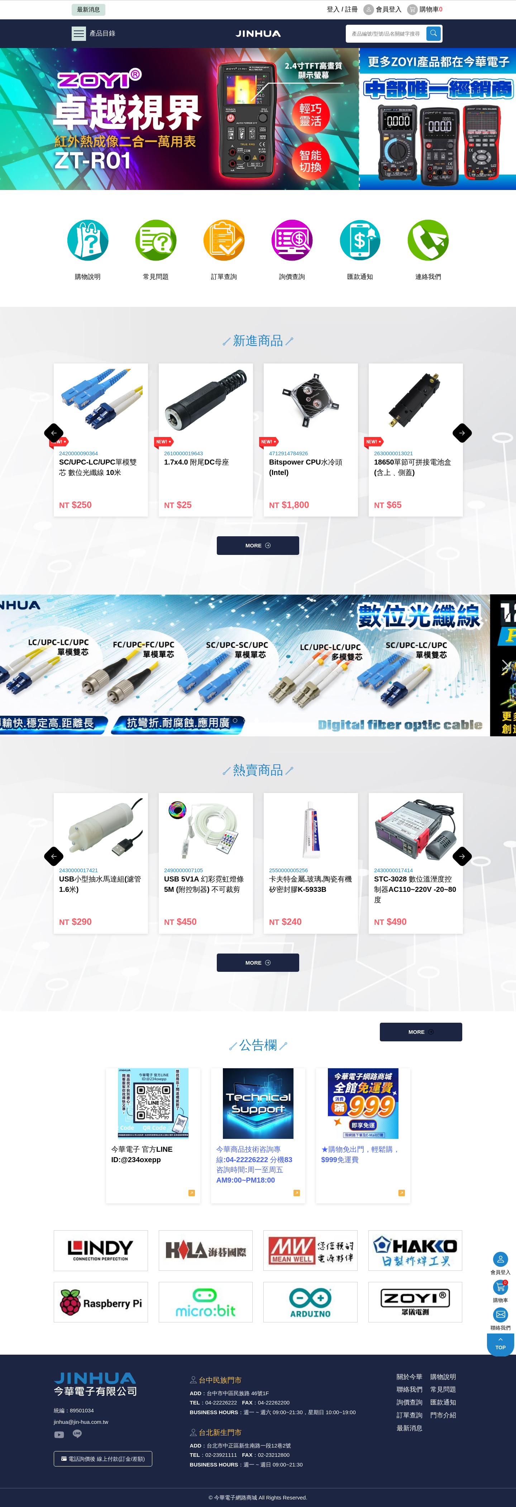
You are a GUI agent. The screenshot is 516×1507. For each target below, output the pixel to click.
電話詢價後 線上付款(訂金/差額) (103, 1459)
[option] (258, 119)
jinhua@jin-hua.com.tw (81, 1422)
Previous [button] (54, 436)
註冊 (351, 9)
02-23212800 (274, 1455)
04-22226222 (221, 1402)
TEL (195, 1402)
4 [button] (267, 720)
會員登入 (382, 9)
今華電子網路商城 (258, 33)
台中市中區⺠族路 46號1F (238, 1393)
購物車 (425, 9)
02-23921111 (221, 1455)
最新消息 (88, 9)
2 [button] (246, 720)
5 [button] (278, 720)
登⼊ (333, 9)
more (253, 545)
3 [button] (256, 720)
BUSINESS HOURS (214, 1412)
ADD (196, 1393)
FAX (247, 1402)
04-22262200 (274, 1402)
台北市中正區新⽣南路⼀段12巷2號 (249, 1445)
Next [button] (462, 436)
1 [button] (235, 720)
